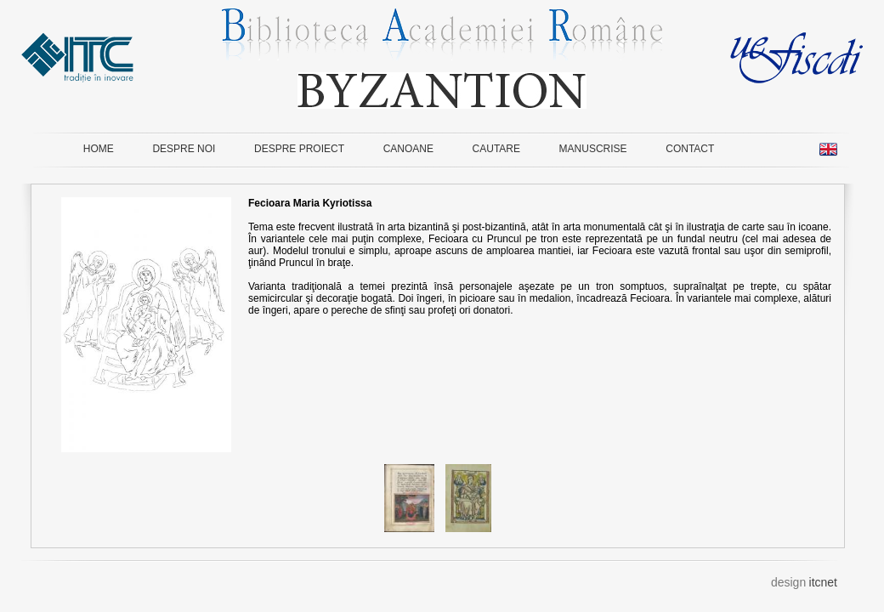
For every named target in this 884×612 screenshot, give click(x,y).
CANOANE (408, 149)
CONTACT (690, 149)
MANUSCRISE (593, 149)
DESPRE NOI (183, 149)
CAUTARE (496, 149)
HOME (98, 149)
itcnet (823, 582)
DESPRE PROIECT (299, 149)
